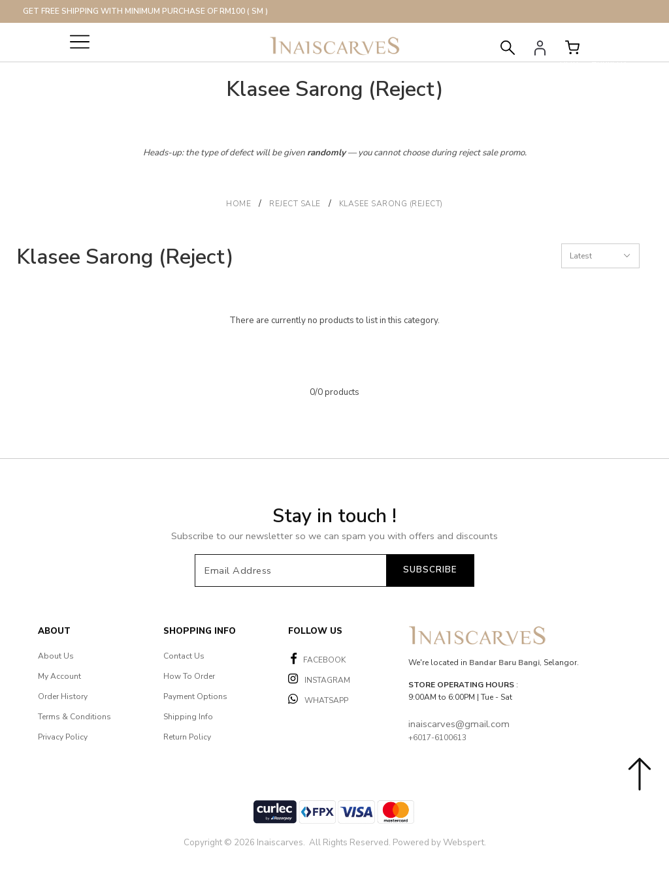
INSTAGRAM (319, 679)
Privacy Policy (63, 737)
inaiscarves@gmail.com (459, 723)
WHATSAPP (318, 699)
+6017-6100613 (437, 737)
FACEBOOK (318, 659)
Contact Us (183, 656)
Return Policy (187, 737)
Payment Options (195, 696)
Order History (63, 696)
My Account (59, 676)
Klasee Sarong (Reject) (391, 203)
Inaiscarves (280, 842)
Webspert (463, 842)
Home (238, 203)
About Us (56, 656)
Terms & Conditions (74, 716)
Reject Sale (295, 203)
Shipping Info (188, 716)
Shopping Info (199, 631)
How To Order (189, 676)
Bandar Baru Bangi (504, 662)
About (54, 631)
